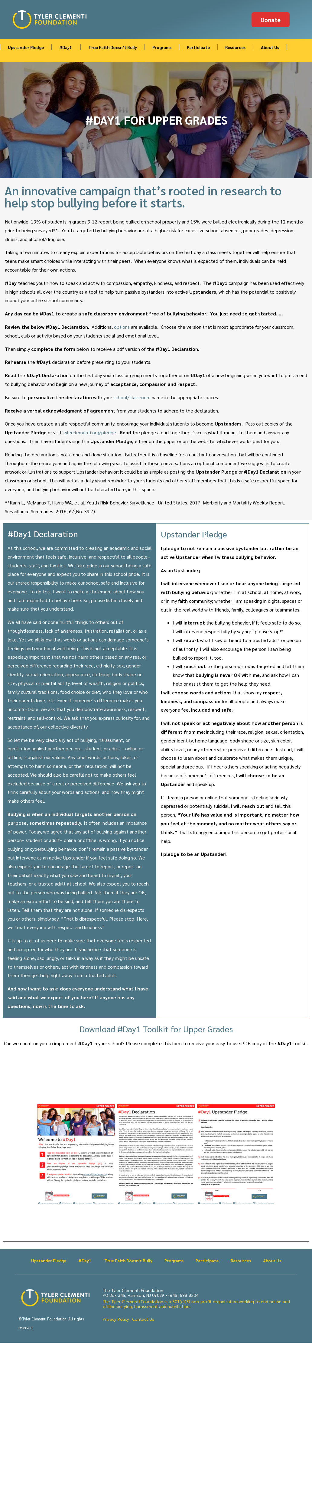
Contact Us (143, 1319)
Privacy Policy (116, 1319)
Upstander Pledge (26, 47)
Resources (235, 47)
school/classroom (132, 397)
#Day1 (66, 47)
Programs (161, 47)
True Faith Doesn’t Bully (112, 47)
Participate (198, 47)
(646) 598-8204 (183, 1295)
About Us (270, 47)
